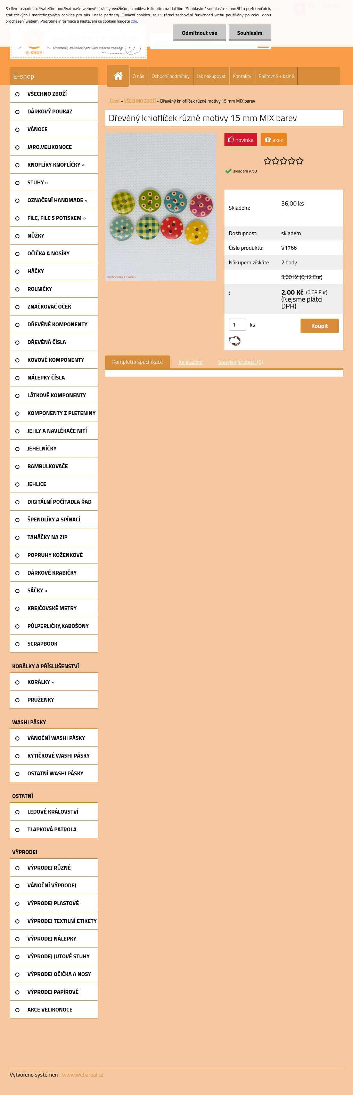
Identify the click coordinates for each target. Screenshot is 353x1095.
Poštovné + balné (276, 76)
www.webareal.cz (83, 1074)
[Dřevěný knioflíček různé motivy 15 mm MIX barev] (160, 135)
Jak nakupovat (211, 76)
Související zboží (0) (240, 362)
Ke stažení (191, 362)
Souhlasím (249, 33)
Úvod (115, 100)
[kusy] (237, 325)
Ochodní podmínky (170, 76)
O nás (138, 76)
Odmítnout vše (199, 33)
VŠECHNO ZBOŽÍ (140, 100)
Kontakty (242, 76)
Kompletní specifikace (137, 362)
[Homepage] (121, 76)
